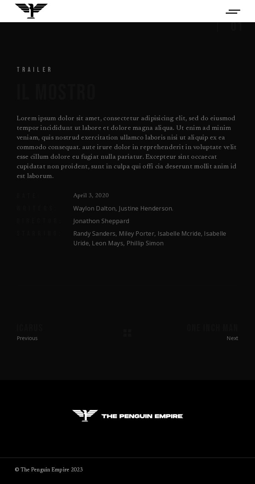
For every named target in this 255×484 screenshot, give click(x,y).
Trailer (35, 70)
